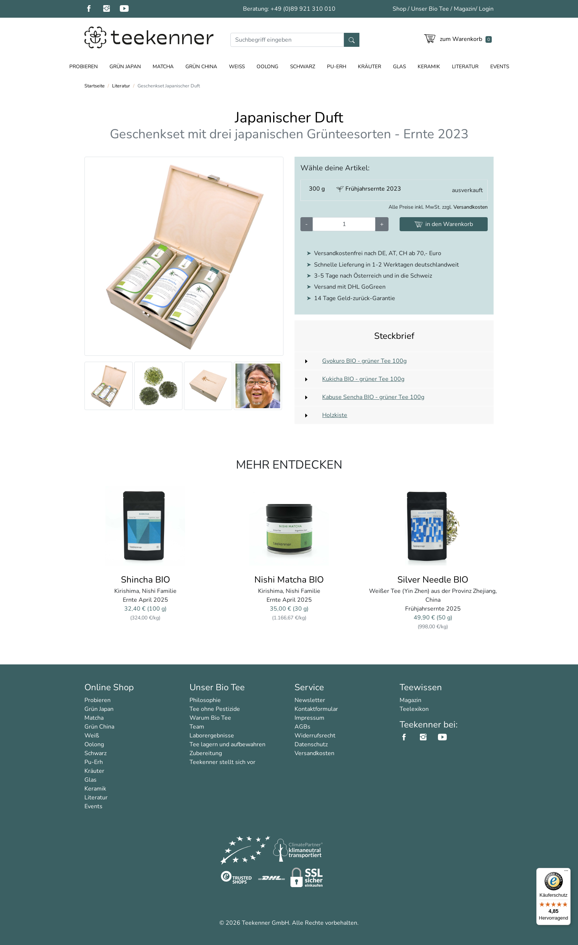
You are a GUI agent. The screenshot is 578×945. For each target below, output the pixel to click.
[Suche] (287, 40)
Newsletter (310, 700)
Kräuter (369, 66)
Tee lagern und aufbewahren (227, 744)
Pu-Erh (336, 66)
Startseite (94, 86)
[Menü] (566, 872)
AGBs (302, 727)
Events (499, 66)
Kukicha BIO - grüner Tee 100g (363, 379)
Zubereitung (205, 753)
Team (196, 727)
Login (486, 9)
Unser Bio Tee (430, 9)
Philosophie (205, 700)
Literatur (465, 66)
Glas (399, 66)
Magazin (465, 9)
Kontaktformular (316, 709)
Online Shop (109, 687)
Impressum (309, 718)
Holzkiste (334, 415)
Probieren (83, 66)
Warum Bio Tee (210, 718)
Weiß (237, 66)
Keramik (429, 66)
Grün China (201, 66)
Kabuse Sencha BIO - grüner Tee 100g (373, 397)
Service (309, 687)
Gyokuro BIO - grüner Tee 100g (364, 361)
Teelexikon (414, 709)
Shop (399, 9)
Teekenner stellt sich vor (222, 762)
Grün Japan (125, 66)
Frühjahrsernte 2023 (368, 189)
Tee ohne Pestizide (214, 709)
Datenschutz (311, 744)
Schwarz (302, 66)
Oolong (267, 66)
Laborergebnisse (211, 736)
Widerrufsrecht (315, 736)
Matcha (163, 66)
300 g (317, 189)
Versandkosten (470, 207)
